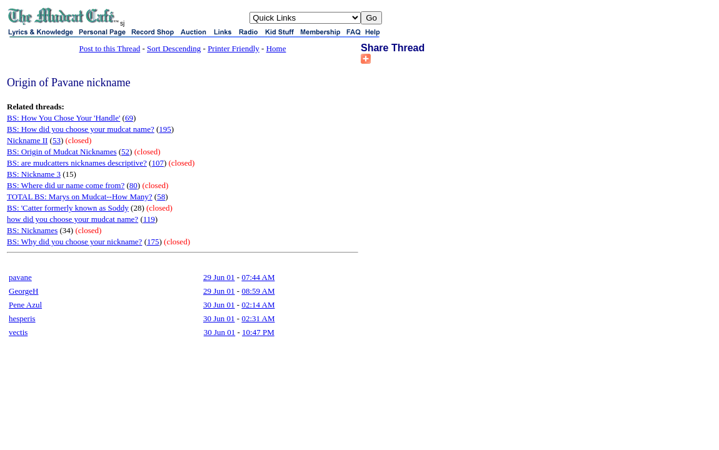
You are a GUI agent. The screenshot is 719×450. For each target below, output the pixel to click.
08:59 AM (257, 291)
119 (149, 219)
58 (161, 196)
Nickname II (27, 140)
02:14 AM (257, 304)
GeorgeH (23, 291)
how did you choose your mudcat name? (72, 219)
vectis (18, 332)
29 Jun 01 (219, 277)
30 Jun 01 (219, 304)
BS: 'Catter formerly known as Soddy (68, 207)
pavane (20, 277)
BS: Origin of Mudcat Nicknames (61, 151)
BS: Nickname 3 (34, 174)
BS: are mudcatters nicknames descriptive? (77, 163)
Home (276, 48)
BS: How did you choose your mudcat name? (80, 129)
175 (153, 241)
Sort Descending (174, 48)
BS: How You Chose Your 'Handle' (63, 117)
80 (133, 185)
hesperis (22, 318)
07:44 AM (257, 277)
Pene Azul (25, 304)
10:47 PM (258, 332)
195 (165, 129)
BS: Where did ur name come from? (65, 185)
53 (57, 140)
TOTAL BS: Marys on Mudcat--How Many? (80, 196)
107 (157, 163)
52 (125, 151)
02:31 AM (257, 318)
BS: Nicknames (32, 230)
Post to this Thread (110, 48)
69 (129, 117)
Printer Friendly (233, 48)
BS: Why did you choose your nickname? (74, 241)
